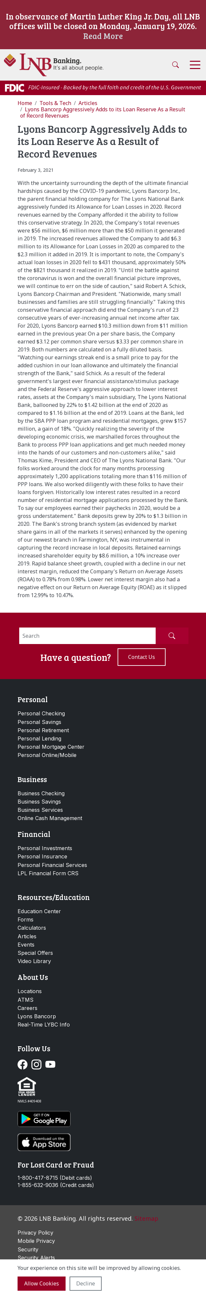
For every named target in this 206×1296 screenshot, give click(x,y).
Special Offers (35, 953)
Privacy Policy (35, 1232)
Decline (85, 1283)
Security (28, 1249)
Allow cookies (41, 1283)
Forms (25, 919)
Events (26, 944)
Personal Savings (39, 722)
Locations (30, 991)
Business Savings (39, 801)
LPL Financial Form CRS (48, 873)
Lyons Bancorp (37, 1016)
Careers (27, 1008)
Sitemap (146, 1218)
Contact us (141, 657)
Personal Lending (39, 738)
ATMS (25, 999)
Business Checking (41, 793)
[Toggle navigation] (195, 65)
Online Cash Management (50, 818)
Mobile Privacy (36, 1241)
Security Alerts (36, 1257)
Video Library (34, 961)
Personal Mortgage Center (51, 746)
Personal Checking (41, 713)
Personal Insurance (42, 856)
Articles (27, 936)
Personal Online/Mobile (47, 755)
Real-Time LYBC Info (44, 1024)
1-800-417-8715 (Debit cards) (55, 1178)
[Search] (87, 636)
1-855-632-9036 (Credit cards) (56, 1185)
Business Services (40, 810)
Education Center (39, 911)
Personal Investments (45, 848)
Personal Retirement (43, 730)
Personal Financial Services (52, 865)
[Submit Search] (171, 636)
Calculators (32, 927)
